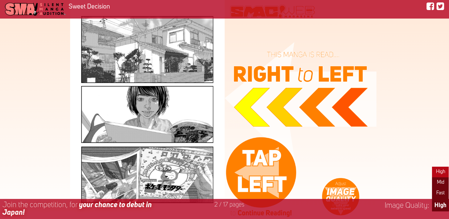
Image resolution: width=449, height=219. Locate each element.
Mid (440, 182)
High (440, 171)
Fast (440, 193)
